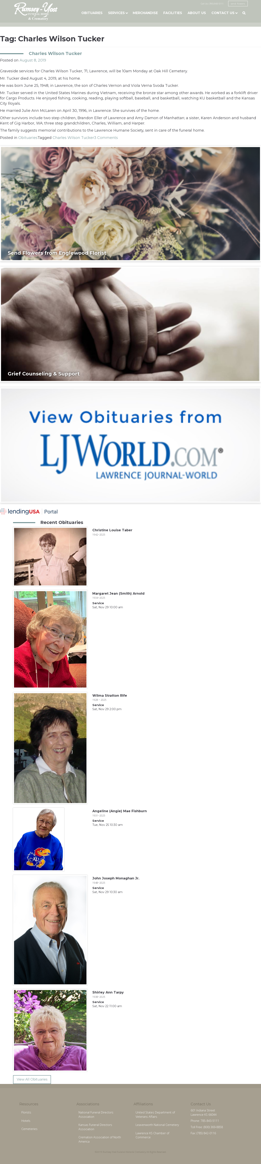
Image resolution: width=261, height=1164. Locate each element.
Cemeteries (29, 1129)
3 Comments (106, 137)
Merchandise (145, 13)
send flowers (238, 3)
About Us (197, 13)
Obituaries (92, 13)
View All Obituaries (32, 1079)
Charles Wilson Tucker (55, 53)
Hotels (25, 1121)
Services (116, 13)
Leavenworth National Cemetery (157, 1125)
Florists (26, 1112)
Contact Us (222, 13)
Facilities (172, 13)
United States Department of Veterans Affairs (155, 1114)
